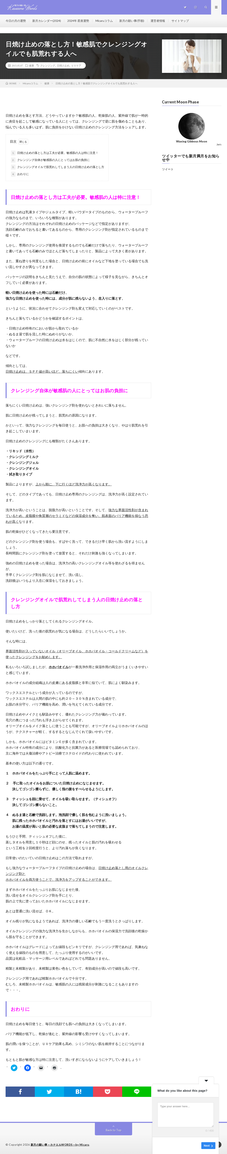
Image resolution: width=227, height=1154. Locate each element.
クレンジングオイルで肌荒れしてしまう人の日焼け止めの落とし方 (57, 167)
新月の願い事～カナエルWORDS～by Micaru (60, 1144)
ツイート (168, 169)
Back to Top (113, 1130)
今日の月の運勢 (16, 20)
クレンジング (47, 65)
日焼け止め (63, 65)
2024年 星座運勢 (78, 20)
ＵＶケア (76, 65)
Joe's (219, 144)
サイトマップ (180, 20)
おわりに (20, 174)
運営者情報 (158, 20)
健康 (31, 65)
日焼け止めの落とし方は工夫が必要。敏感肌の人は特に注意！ (54, 153)
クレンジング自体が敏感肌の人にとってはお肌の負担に (50, 160)
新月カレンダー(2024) (46, 20)
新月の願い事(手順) (131, 20)
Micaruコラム (104, 20)
